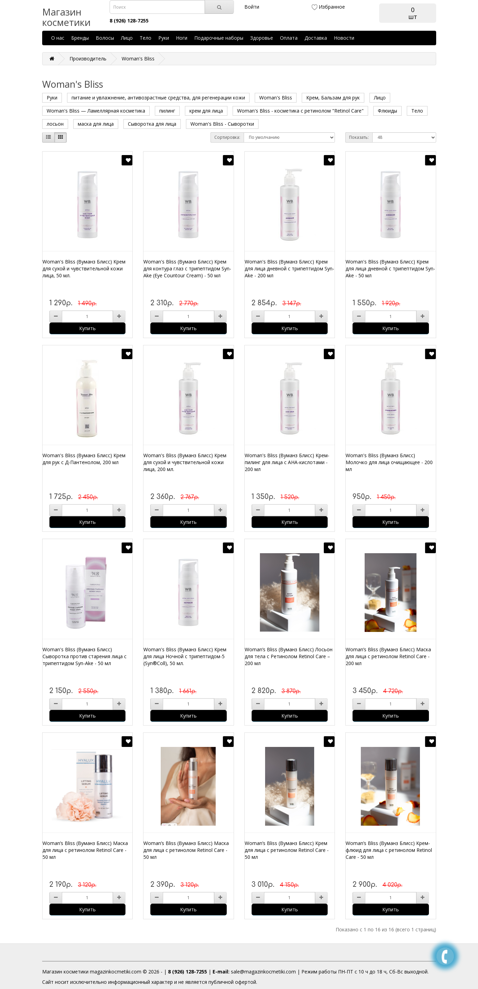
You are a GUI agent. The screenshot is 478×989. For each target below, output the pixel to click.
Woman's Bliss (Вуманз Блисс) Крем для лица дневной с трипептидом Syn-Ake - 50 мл (390, 268)
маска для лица (96, 124)
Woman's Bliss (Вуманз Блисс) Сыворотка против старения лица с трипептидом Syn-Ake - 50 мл (84, 656)
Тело (145, 38)
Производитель (87, 58)
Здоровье (261, 38)
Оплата (289, 38)
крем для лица (206, 110)
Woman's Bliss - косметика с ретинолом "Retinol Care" (300, 110)
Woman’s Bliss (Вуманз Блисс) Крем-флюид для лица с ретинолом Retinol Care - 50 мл (389, 850)
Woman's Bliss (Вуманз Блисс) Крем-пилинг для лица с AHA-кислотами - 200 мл (287, 462)
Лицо (127, 38)
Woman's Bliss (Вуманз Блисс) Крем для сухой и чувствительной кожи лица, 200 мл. (184, 462)
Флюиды (387, 110)
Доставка (315, 38)
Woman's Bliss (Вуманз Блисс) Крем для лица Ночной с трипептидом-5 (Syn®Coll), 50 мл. (184, 656)
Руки (163, 38)
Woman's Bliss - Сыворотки (222, 124)
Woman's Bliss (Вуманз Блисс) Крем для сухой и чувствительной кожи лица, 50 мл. (84, 268)
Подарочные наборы (218, 38)
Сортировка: (227, 137)
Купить (87, 328)
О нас (57, 38)
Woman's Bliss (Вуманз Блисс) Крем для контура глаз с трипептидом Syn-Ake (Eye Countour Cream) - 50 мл (187, 268)
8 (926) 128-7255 (187, 971)
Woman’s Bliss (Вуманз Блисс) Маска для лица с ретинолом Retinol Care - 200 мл (388, 656)
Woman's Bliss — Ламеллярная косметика (96, 110)
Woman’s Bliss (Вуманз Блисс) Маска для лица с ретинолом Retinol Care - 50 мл (85, 850)
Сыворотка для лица (152, 124)
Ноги (181, 38)
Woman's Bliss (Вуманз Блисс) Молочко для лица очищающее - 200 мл (389, 462)
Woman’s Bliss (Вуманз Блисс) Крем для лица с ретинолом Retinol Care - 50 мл (287, 850)
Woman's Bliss (138, 58)
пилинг (167, 110)
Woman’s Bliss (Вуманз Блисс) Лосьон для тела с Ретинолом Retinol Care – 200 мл (288, 656)
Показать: (359, 137)
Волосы (105, 38)
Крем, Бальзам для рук (333, 97)
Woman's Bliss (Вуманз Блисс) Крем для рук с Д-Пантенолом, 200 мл (84, 458)
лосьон (55, 124)
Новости (344, 38)
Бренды (80, 38)
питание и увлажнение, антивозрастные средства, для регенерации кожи (158, 97)
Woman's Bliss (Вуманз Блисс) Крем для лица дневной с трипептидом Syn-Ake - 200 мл (289, 268)
